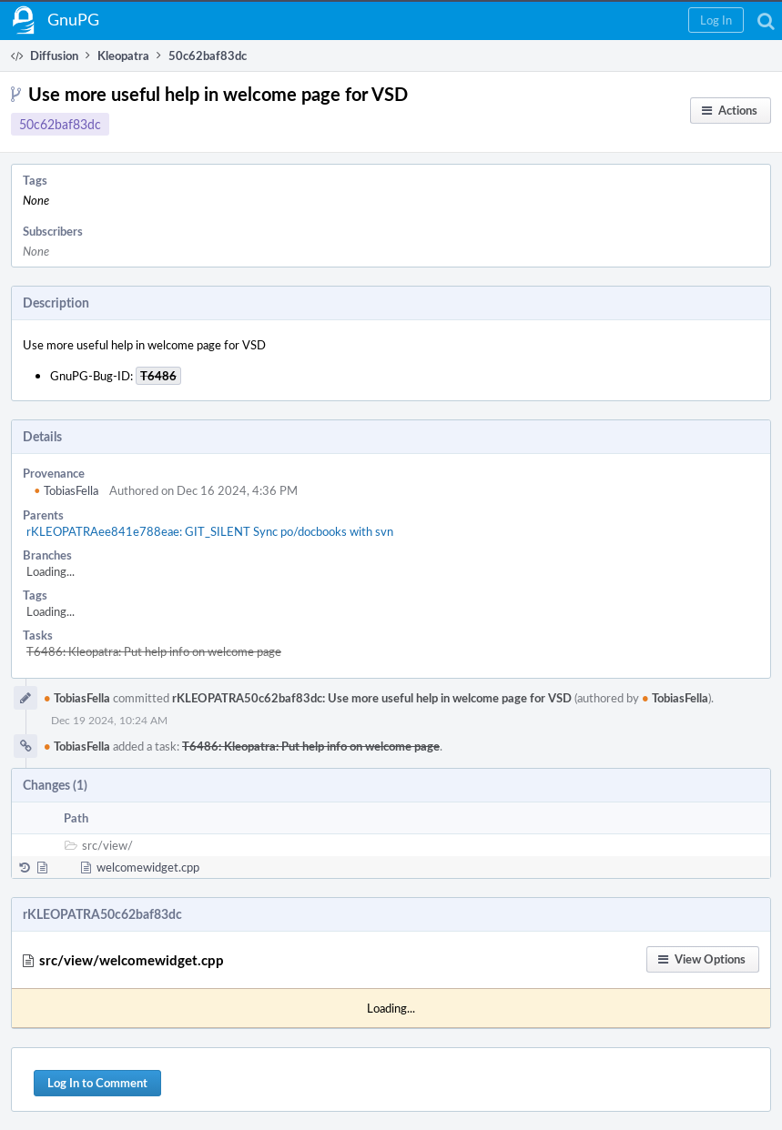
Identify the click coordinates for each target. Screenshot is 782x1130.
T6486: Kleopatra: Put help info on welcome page (153, 651)
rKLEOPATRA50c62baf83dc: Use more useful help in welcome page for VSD (372, 698)
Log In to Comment (97, 1083)
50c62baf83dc (60, 124)
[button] (716, 20)
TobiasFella (66, 490)
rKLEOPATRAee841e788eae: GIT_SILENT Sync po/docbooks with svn (209, 531)
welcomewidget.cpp (147, 867)
